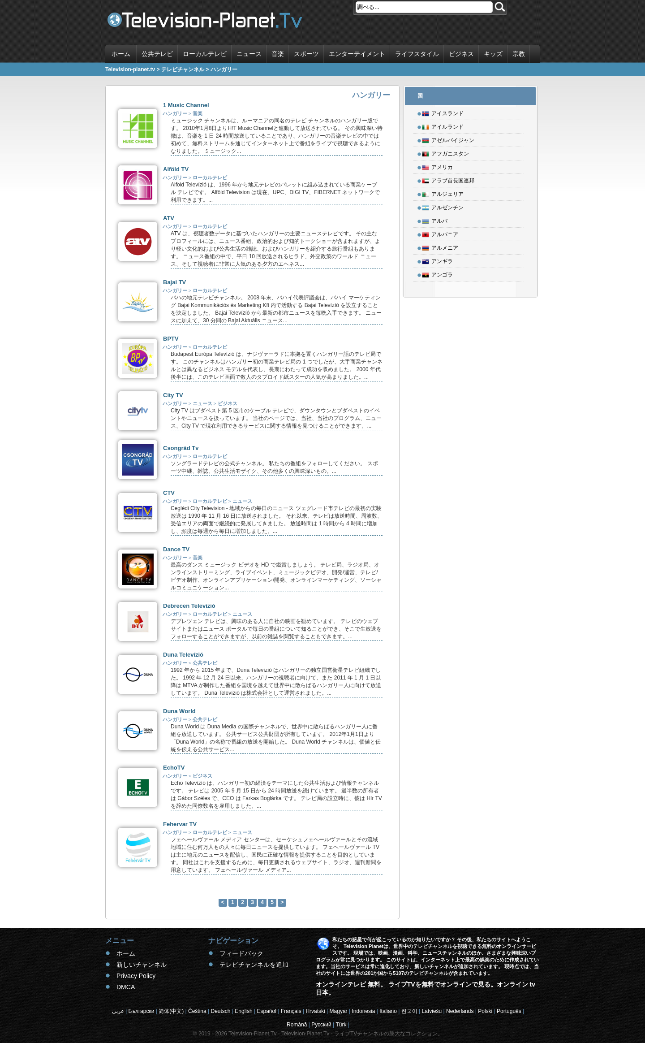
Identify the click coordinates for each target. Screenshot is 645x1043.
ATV (168, 218)
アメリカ (437, 165)
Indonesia (363, 1011)
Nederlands (459, 1011)
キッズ (493, 53)
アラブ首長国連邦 (448, 179)
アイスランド (443, 112)
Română (297, 1024)
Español (266, 1011)
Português (509, 1011)
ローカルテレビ (205, 53)
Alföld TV (176, 169)
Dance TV (176, 549)
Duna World (179, 711)
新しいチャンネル (141, 964)
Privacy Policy (135, 975)
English (243, 1011)
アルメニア (440, 246)
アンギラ (437, 260)
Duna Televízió (183, 654)
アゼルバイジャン (448, 139)
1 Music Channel (186, 105)
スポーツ (306, 53)
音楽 (277, 53)
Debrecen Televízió (189, 605)
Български (142, 1011)
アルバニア (440, 233)
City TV (173, 395)
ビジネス (461, 53)
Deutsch (220, 1011)
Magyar (339, 1011)
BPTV (171, 338)
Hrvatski (315, 1011)
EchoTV (174, 767)
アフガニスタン (445, 152)
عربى (118, 1011)
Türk (341, 1024)
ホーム (121, 53)
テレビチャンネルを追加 (253, 964)
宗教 (518, 53)
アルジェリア (443, 192)
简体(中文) (171, 1011)
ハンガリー (175, 113)
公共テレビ (157, 53)
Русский (321, 1024)
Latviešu (432, 1011)
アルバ (434, 219)
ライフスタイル (417, 53)
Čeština (197, 1011)
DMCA (125, 987)
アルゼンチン (443, 206)
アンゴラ (437, 273)
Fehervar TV (180, 824)
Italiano (388, 1011)
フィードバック (241, 953)
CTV (169, 492)
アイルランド (443, 125)
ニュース (249, 53)
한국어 (409, 1011)
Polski (485, 1011)
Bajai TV (174, 282)
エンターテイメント (357, 53)
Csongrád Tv (180, 448)
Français (291, 1011)
